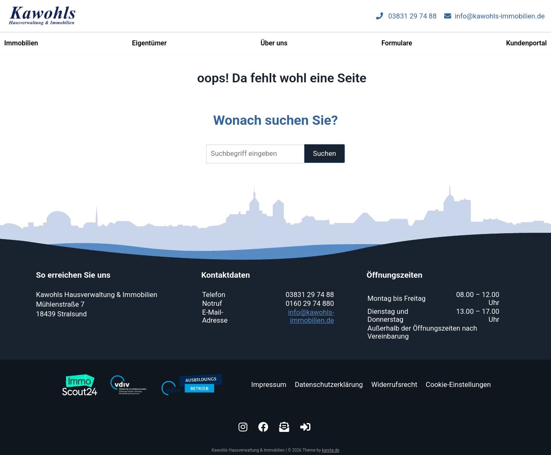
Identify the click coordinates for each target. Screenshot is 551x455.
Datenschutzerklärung (329, 385)
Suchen (324, 154)
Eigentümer (149, 46)
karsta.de (330, 450)
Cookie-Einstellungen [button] (458, 385)
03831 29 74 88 (406, 20)
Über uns (273, 46)
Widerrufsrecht (394, 385)
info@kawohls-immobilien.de (494, 20)
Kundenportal (526, 46)
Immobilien (21, 46)
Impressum (268, 385)
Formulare (396, 46)
